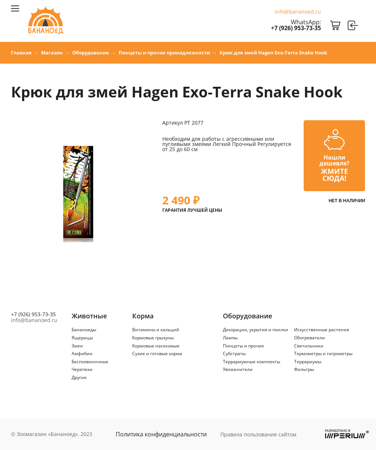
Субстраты (234, 353)
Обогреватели (309, 338)
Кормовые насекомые (156, 346)
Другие (79, 377)
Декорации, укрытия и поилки (255, 329)
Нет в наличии (347, 201)
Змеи (77, 346)
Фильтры (304, 369)
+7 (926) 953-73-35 (296, 28)
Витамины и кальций (155, 329)
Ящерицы (82, 338)
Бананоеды (84, 329)
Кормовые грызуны (153, 338)
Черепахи (82, 369)
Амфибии (82, 353)
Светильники (308, 346)
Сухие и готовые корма (157, 353)
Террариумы (307, 361)
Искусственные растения (321, 329)
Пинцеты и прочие (243, 346)
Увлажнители (238, 369)
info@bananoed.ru (298, 11)
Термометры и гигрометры (323, 353)
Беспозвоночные (90, 361)
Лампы (230, 338)
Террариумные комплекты (251, 361)
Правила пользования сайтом (258, 434)
